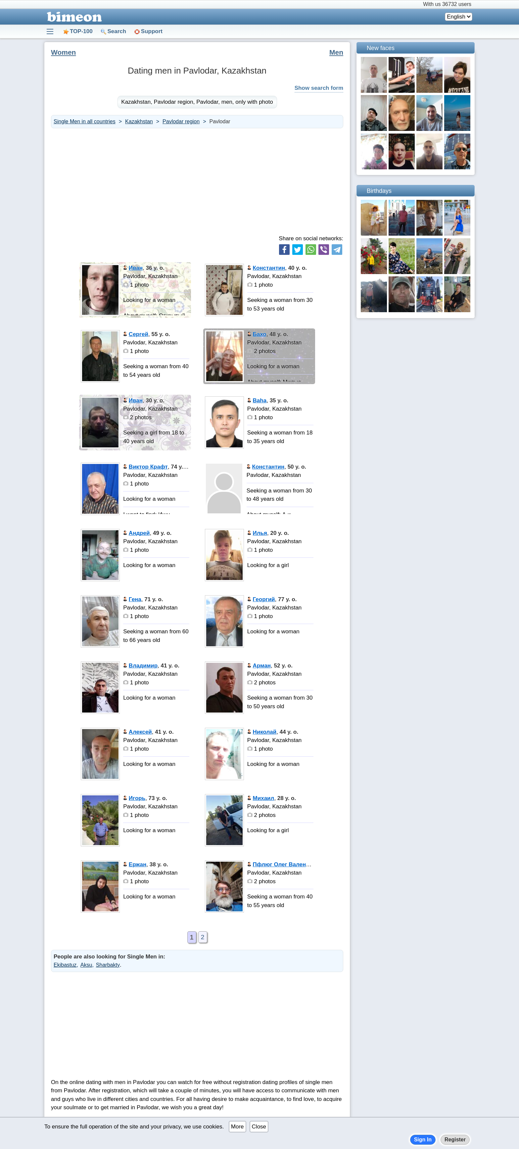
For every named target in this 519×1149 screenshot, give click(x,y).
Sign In (423, 1139)
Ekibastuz (65, 965)
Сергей (138, 334)
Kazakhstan (139, 121)
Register (455, 1139)
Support (152, 31)
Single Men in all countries (85, 121)
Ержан (137, 864)
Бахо (259, 334)
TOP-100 (81, 31)
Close (259, 1126)
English (456, 17)
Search (116, 31)
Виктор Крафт (148, 467)
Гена (135, 599)
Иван (136, 268)
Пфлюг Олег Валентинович (291, 864)
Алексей (140, 732)
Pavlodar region (181, 121)
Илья (260, 533)
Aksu (86, 965)
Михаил (263, 798)
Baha (260, 400)
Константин (269, 268)
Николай (265, 732)
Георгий (264, 599)
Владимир (143, 665)
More (237, 1126)
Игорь (137, 798)
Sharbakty (108, 965)
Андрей (139, 533)
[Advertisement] (197, 181)
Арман (262, 665)
